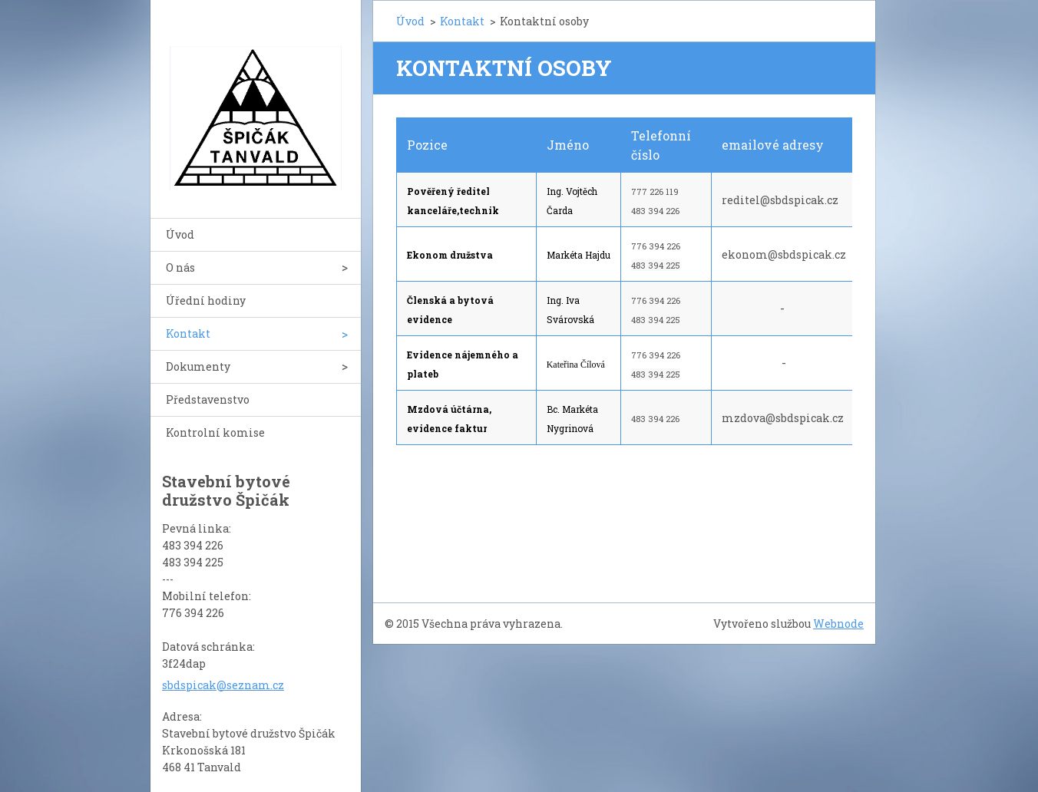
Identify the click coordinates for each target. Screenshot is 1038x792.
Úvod (180, 234)
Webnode (838, 623)
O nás (180, 267)
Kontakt (188, 333)
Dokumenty (198, 366)
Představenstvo (208, 399)
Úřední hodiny (206, 300)
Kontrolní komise (215, 432)
